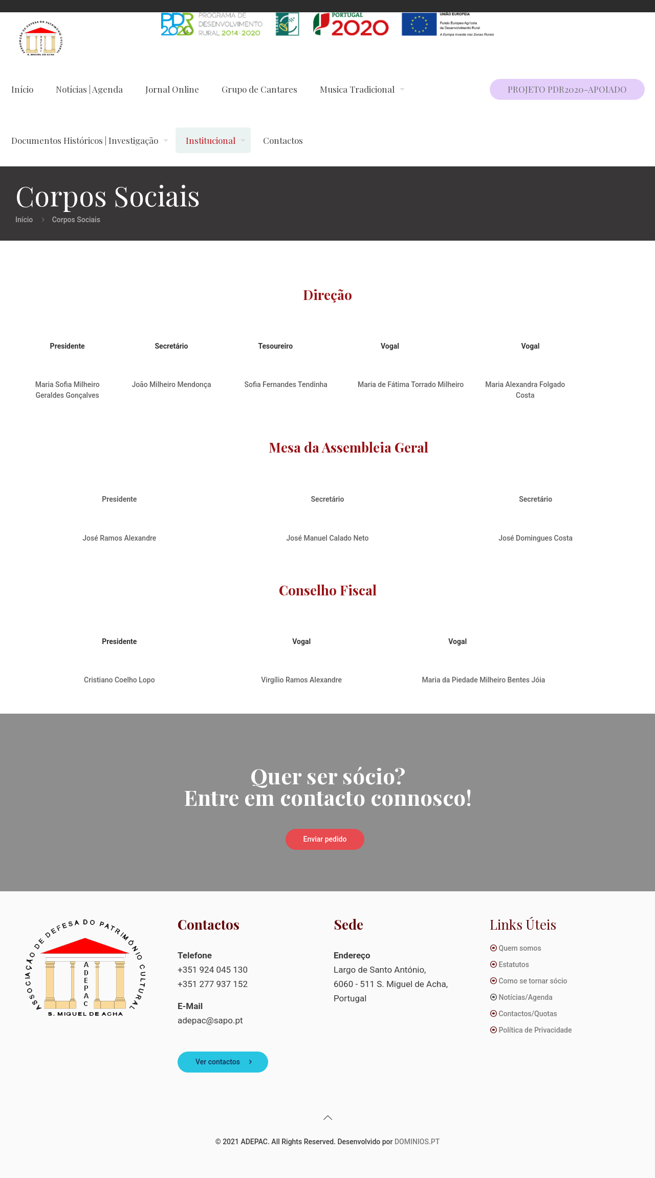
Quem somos (519, 948)
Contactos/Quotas (527, 1014)
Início (24, 220)
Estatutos (513, 964)
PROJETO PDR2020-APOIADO (567, 89)
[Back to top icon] (327, 1117)
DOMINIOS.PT (417, 1142)
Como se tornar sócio (532, 981)
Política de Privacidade (535, 1030)
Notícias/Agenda (525, 997)
